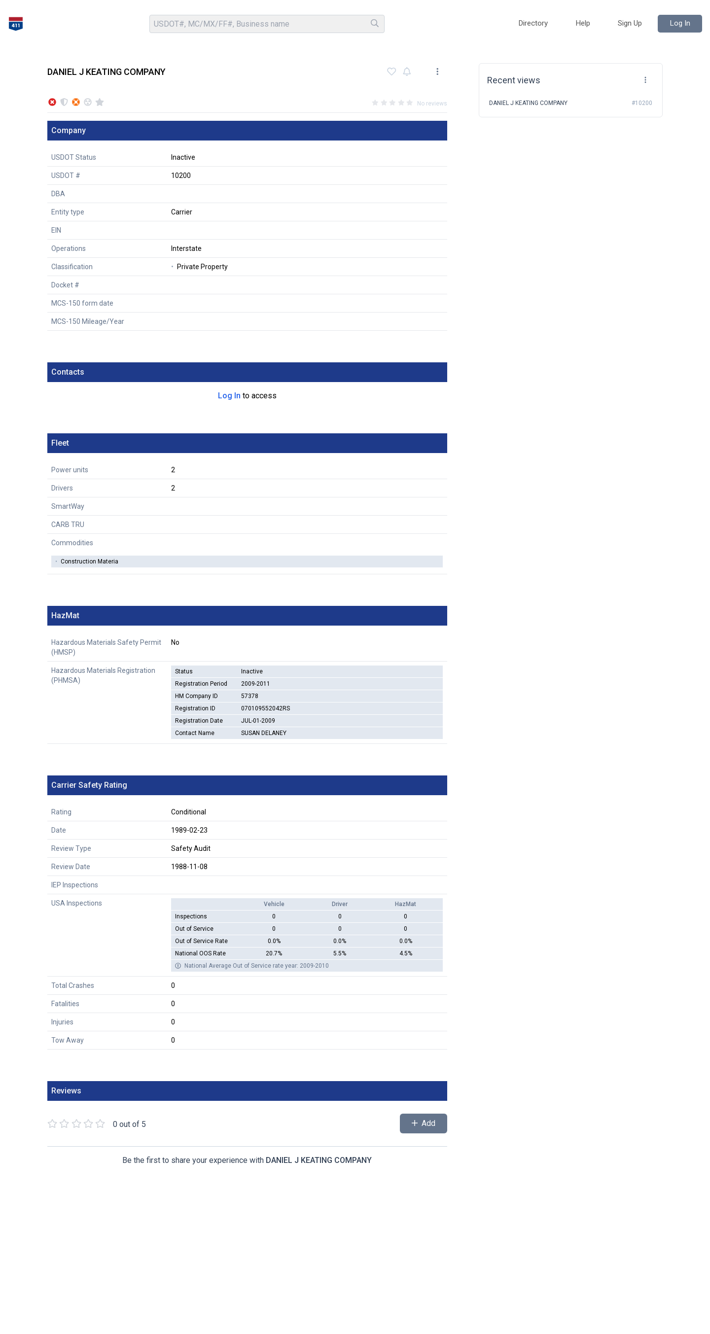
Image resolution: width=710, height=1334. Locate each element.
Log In (229, 395)
